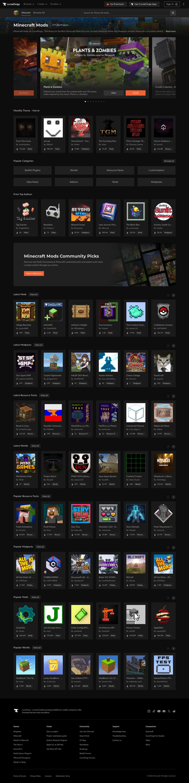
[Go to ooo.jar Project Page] (53, 134)
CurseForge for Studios (155, 736)
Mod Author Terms (63, 776)
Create (42, 4)
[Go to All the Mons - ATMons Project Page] (163, 570)
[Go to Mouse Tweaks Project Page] (136, 620)
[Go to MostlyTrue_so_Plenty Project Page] (81, 419)
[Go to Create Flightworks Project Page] (53, 368)
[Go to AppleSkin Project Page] (163, 620)
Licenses (48, 776)
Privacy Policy (35, 776)
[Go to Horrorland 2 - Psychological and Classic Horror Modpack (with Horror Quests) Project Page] (81, 134)
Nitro (148, 745)
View (113, 93)
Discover (26, 12)
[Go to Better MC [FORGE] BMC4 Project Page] (108, 570)
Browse (29, 4)
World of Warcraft (21, 740)
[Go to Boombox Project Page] (53, 217)
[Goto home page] (11, 4)
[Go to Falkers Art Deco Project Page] (163, 419)
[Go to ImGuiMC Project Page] (53, 318)
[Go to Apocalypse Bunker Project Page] (108, 469)
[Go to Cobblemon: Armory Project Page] (163, 318)
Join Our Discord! (87, 732)
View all (33, 294)
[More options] (183, 4)
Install (135, 93)
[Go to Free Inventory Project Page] (108, 318)
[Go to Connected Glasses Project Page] (136, 419)
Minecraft (17, 736)
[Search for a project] (126, 12)
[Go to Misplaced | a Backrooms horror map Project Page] (163, 469)
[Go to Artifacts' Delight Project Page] (81, 318)
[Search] (173, 13)
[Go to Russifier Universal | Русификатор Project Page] (53, 419)
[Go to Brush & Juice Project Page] (26, 419)
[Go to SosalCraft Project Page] (163, 368)
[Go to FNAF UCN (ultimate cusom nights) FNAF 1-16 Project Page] (81, 469)
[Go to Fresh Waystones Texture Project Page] (163, 520)
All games (17, 732)
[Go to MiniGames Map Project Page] (26, 469)
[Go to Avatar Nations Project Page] (108, 368)
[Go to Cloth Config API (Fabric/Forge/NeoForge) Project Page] (81, 620)
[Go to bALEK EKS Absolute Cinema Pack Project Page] (81, 368)
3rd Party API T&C (53, 749)
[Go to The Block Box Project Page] (136, 217)
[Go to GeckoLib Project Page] (26, 620)
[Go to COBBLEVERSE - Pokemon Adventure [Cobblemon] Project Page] (53, 570)
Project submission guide (56, 736)
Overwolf (149, 732)
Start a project (52, 732)
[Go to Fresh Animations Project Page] (26, 520)
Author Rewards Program (56, 740)
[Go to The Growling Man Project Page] (108, 134)
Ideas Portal (84, 736)
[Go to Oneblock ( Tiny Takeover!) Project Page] (26, 671)
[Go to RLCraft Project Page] (136, 570)
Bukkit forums (85, 753)
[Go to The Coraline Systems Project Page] (136, 318)
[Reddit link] (174, 711)
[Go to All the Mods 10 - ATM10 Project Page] (26, 570)
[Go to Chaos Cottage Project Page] (136, 368)
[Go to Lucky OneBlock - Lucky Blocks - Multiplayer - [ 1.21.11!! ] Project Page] (53, 671)
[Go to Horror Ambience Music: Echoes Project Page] (163, 134)
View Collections (34, 273)
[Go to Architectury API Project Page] (108, 620)
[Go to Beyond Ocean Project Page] (81, 217)
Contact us (117, 740)
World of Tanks (20, 762)
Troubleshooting (119, 736)
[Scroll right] (173, 295)
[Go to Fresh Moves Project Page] (53, 520)
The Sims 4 (18, 745)
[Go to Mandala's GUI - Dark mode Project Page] (108, 520)
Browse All (39, 12)
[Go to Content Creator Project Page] (136, 469)
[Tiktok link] (153, 711)
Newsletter (84, 745)
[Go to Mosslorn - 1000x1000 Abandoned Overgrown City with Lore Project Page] (136, 671)
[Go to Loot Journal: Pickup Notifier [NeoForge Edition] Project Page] (108, 217)
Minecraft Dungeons (22, 758)
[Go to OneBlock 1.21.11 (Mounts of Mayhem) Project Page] (108, 671)
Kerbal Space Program (22, 753)
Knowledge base (119, 732)
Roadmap (83, 749)
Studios (56, 4)
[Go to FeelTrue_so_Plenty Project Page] (108, 419)
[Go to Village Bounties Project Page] (26, 318)
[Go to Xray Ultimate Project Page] (136, 520)
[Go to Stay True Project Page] (81, 520)
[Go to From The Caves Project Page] (26, 134)
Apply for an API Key (54, 745)
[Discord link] (164, 711)
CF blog (83, 740)
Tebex (148, 740)
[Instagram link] (148, 711)
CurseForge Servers (87, 758)
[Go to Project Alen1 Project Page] (53, 469)
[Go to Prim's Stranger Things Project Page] (136, 134)
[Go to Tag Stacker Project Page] (26, 217)
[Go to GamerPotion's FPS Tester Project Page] (163, 671)
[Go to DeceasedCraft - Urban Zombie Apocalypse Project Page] (81, 570)
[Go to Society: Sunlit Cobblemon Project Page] (163, 217)
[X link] (169, 711)
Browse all (169, 161)
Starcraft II (18, 749)
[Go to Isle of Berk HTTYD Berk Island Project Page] (81, 671)
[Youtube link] (159, 711)
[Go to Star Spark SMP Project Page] (26, 368)
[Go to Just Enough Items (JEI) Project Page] (53, 620)
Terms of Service (20, 776)
